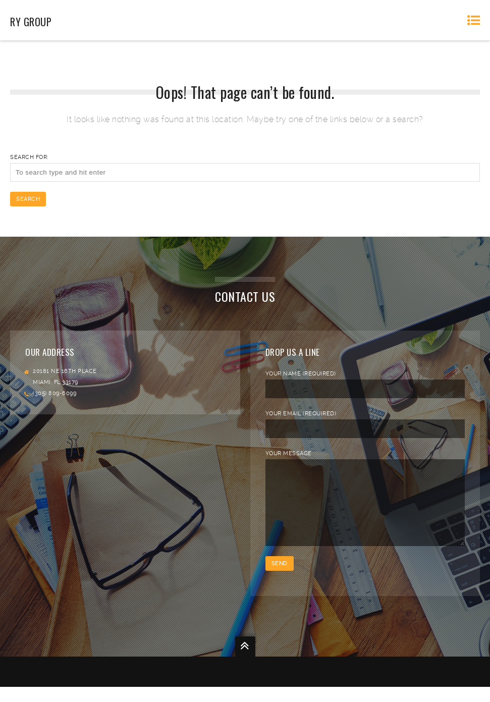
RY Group (30, 21)
